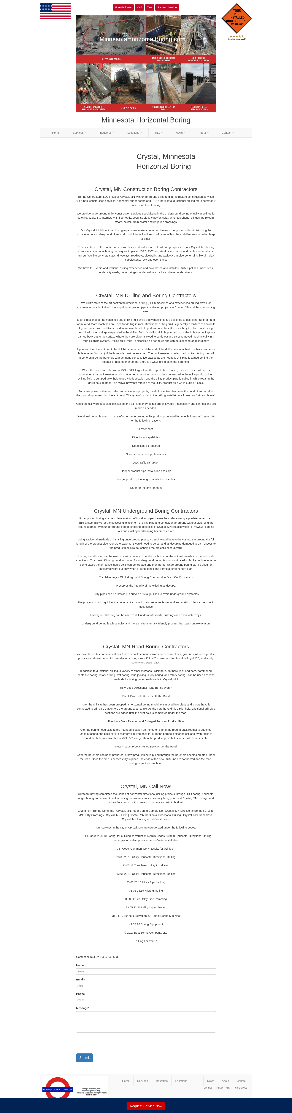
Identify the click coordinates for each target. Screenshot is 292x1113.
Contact (228, 132)
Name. (81, 965)
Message (82, 1008)
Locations (134, 132)
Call (139, 7)
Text (149, 7)
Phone (80, 993)
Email (80, 979)
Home (56, 132)
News (180, 132)
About (203, 132)
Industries (106, 132)
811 (158, 132)
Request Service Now (146, 1106)
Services (79, 132)
